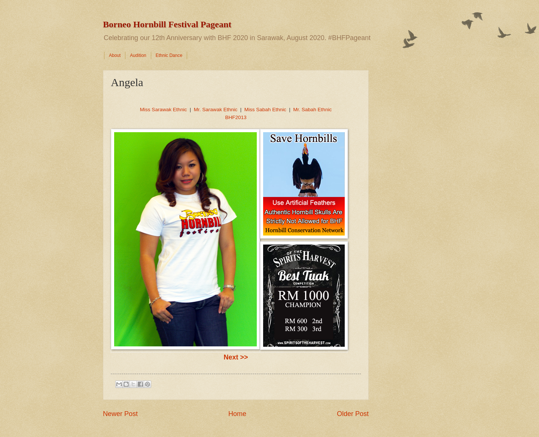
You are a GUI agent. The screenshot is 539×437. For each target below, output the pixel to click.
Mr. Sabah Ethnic (312, 109)
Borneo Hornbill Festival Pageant (167, 24)
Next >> (235, 357)
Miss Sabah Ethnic (265, 109)
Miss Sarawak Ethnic (163, 109)
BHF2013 (235, 117)
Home (237, 414)
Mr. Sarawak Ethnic (215, 109)
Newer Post (120, 414)
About (115, 55)
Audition (138, 55)
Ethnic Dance (169, 55)
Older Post (353, 414)
